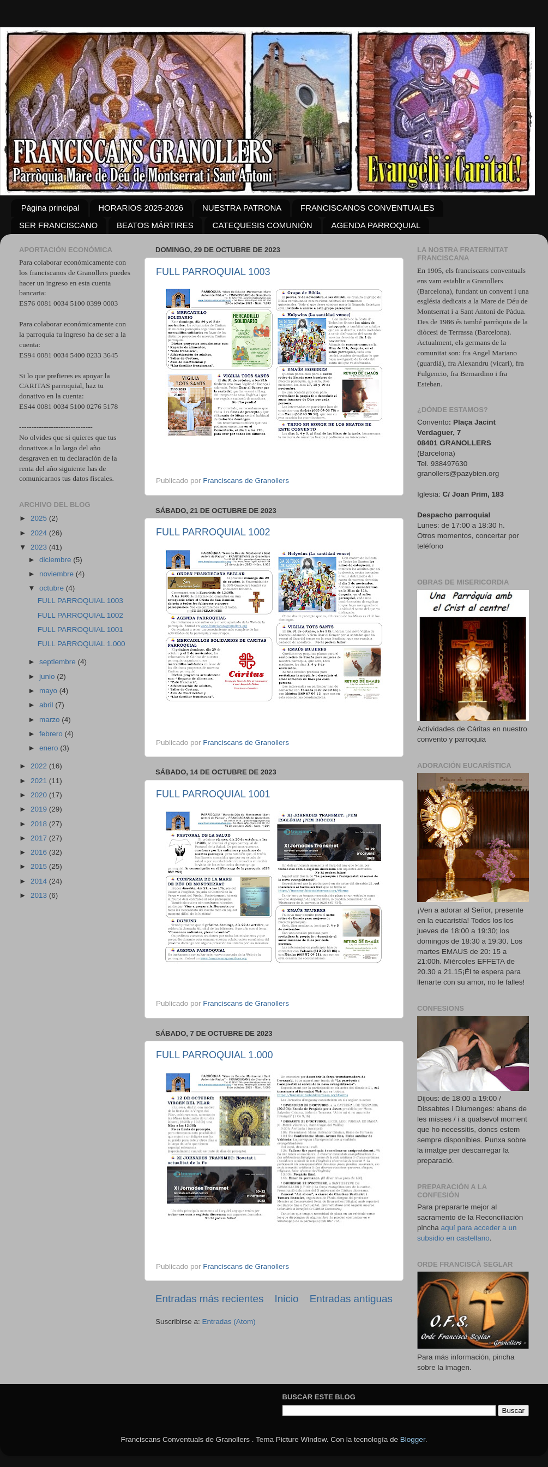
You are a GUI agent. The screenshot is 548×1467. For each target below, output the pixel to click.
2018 (40, 824)
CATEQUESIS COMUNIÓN (262, 225)
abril (47, 705)
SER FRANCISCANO (58, 225)
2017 (40, 838)
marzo (50, 719)
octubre (52, 588)
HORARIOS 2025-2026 (140, 207)
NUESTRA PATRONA (241, 207)
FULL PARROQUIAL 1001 (213, 794)
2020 (40, 795)
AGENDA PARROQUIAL (375, 225)
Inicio (287, 1298)
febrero (52, 734)
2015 (40, 866)
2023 (40, 547)
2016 (40, 852)
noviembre (57, 574)
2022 (40, 766)
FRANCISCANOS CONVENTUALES (367, 207)
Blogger (412, 1439)
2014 (40, 881)
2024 (40, 533)
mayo (49, 691)
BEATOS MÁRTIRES (155, 225)
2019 (40, 809)
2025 (40, 518)
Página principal (50, 207)
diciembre (56, 560)
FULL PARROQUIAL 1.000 (214, 1054)
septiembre (58, 662)
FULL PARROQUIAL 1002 (213, 532)
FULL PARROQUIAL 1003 (213, 271)
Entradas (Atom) (229, 1321)
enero (49, 748)
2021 (40, 781)
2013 (40, 895)
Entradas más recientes (209, 1298)
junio (48, 676)
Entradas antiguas (351, 1298)
